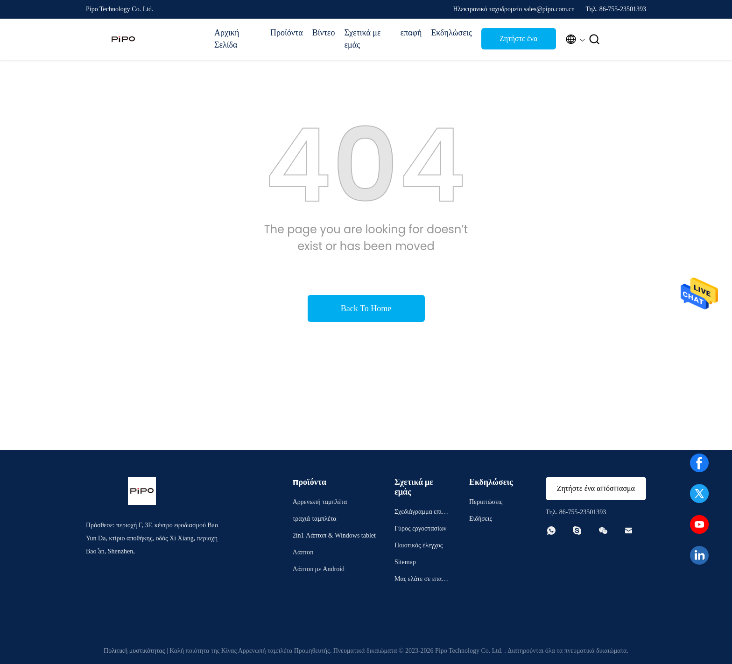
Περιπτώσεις (485, 501)
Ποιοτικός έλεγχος (418, 545)
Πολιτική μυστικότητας (134, 650)
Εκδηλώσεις (451, 32)
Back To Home (366, 308)
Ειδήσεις (480, 518)
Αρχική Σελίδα (226, 38)
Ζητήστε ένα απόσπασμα (519, 41)
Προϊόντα (286, 32)
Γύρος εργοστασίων (420, 528)
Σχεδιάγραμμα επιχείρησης (421, 513)
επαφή (411, 32)
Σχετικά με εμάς (362, 38)
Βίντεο (323, 32)
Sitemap (405, 562)
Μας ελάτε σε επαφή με (421, 580)
